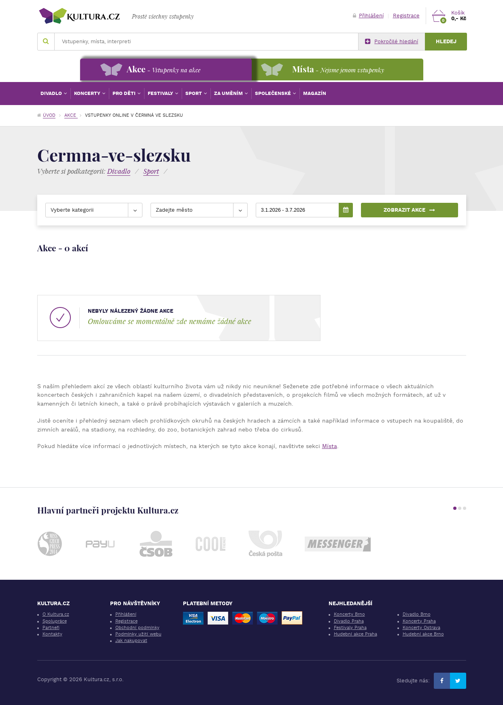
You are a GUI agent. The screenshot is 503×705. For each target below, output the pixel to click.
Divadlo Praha (349, 621)
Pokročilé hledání (391, 41)
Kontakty (52, 634)
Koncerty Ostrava (421, 627)
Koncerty (88, 93)
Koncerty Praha (419, 621)
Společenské (273, 93)
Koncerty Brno (349, 614)
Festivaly (161, 93)
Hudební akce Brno (423, 634)
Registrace (406, 16)
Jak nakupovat (131, 640)
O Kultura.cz (55, 614)
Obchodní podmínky (137, 627)
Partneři (50, 627)
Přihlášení (368, 16)
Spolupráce (54, 621)
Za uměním (229, 93)
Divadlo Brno (417, 614)
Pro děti (124, 93)
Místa (329, 446)
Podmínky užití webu (138, 634)
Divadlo (51, 93)
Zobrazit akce (409, 210)
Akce (71, 115)
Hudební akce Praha (355, 634)
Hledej (446, 41)
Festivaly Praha (350, 627)
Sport (194, 93)
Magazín (314, 93)
